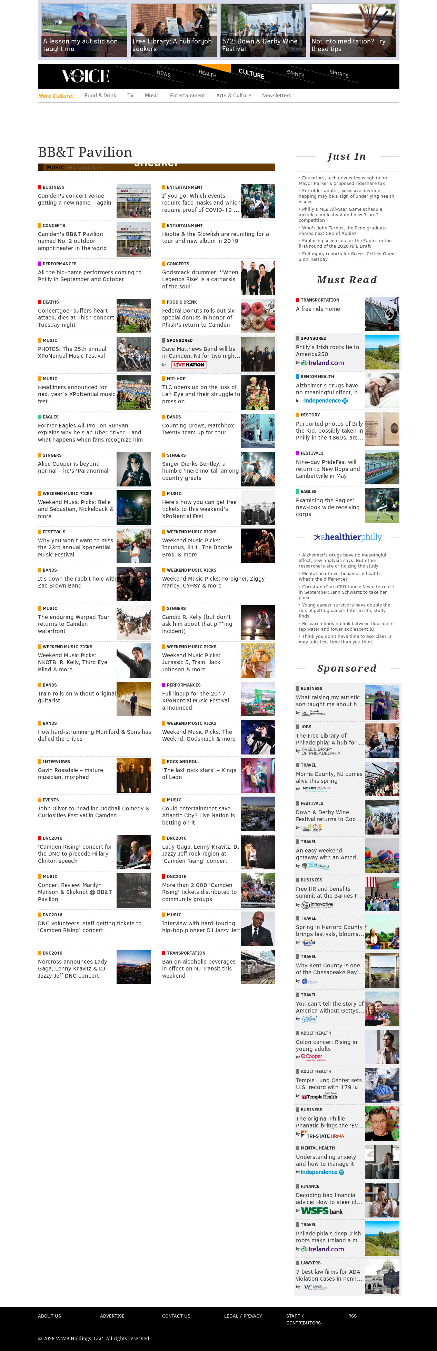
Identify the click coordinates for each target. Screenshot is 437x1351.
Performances (60, 263)
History (310, 415)
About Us (49, 1315)
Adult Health (316, 1033)
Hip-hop (176, 378)
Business (53, 187)
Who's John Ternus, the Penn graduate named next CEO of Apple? (343, 230)
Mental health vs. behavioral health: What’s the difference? (340, 576)
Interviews (56, 761)
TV (130, 95)
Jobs (306, 726)
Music (152, 95)
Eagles (51, 417)
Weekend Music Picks (67, 493)
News (164, 73)
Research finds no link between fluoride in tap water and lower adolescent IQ (346, 626)
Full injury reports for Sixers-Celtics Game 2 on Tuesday (347, 256)
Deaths (51, 302)
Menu (48, 76)
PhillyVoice (85, 76)
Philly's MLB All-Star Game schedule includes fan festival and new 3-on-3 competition (340, 214)
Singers (52, 455)
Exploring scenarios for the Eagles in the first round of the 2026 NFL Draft (345, 243)
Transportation (186, 953)
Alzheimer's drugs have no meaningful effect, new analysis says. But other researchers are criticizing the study (342, 560)
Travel (308, 765)
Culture (251, 73)
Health (208, 73)
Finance (310, 1186)
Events (295, 73)
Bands (174, 417)
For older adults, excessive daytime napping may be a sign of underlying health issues (346, 196)
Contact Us (176, 1315)
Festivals (54, 532)
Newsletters (276, 95)
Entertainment (187, 95)
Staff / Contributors (303, 1319)
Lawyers (311, 1263)
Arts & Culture (233, 95)
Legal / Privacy (243, 1315)
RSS (352, 1315)
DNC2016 (52, 838)
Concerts (54, 225)
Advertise (112, 1315)
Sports (338, 73)
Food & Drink (100, 95)
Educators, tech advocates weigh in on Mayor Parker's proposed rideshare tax (343, 180)
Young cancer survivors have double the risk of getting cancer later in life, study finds (344, 610)
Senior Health (317, 376)
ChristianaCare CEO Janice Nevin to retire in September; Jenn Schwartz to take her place (346, 592)
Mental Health (318, 1148)
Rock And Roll (183, 761)
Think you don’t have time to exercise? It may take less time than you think (345, 639)
